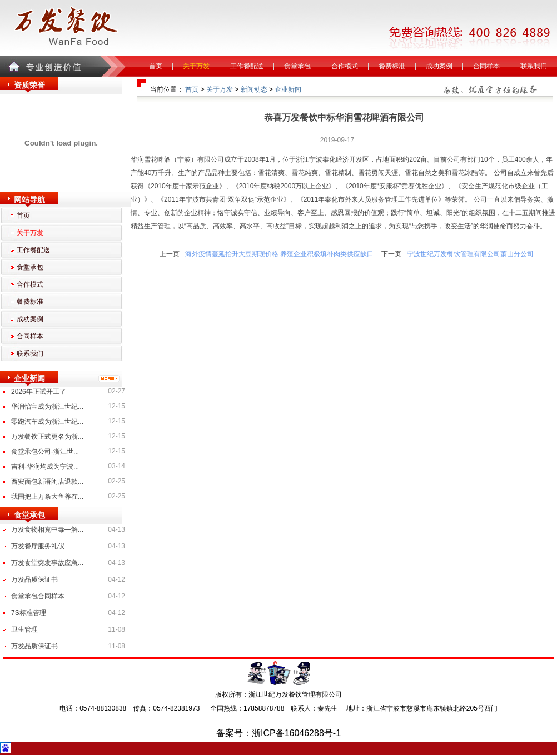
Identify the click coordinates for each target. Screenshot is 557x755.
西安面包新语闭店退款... (47, 482)
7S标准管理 (28, 613)
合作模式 (344, 66)
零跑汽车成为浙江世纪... (47, 422)
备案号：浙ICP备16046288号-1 (278, 733)
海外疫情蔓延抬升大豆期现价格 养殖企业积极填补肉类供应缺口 (279, 254)
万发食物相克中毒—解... (47, 529)
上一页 (170, 254)
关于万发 (196, 66)
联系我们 (533, 66)
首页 (155, 66)
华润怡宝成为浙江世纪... (47, 407)
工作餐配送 (246, 66)
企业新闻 (288, 89)
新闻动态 (254, 89)
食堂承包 (297, 66)
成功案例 (439, 66)
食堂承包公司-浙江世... (45, 452)
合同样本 (486, 66)
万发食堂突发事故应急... (47, 563)
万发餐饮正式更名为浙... (47, 437)
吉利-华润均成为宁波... (45, 467)
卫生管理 (24, 629)
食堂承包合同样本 (37, 596)
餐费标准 (392, 66)
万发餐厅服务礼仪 (37, 546)
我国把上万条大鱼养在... (47, 497)
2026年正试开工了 (38, 392)
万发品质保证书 (34, 579)
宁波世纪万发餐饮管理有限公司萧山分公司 (470, 254)
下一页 (391, 254)
